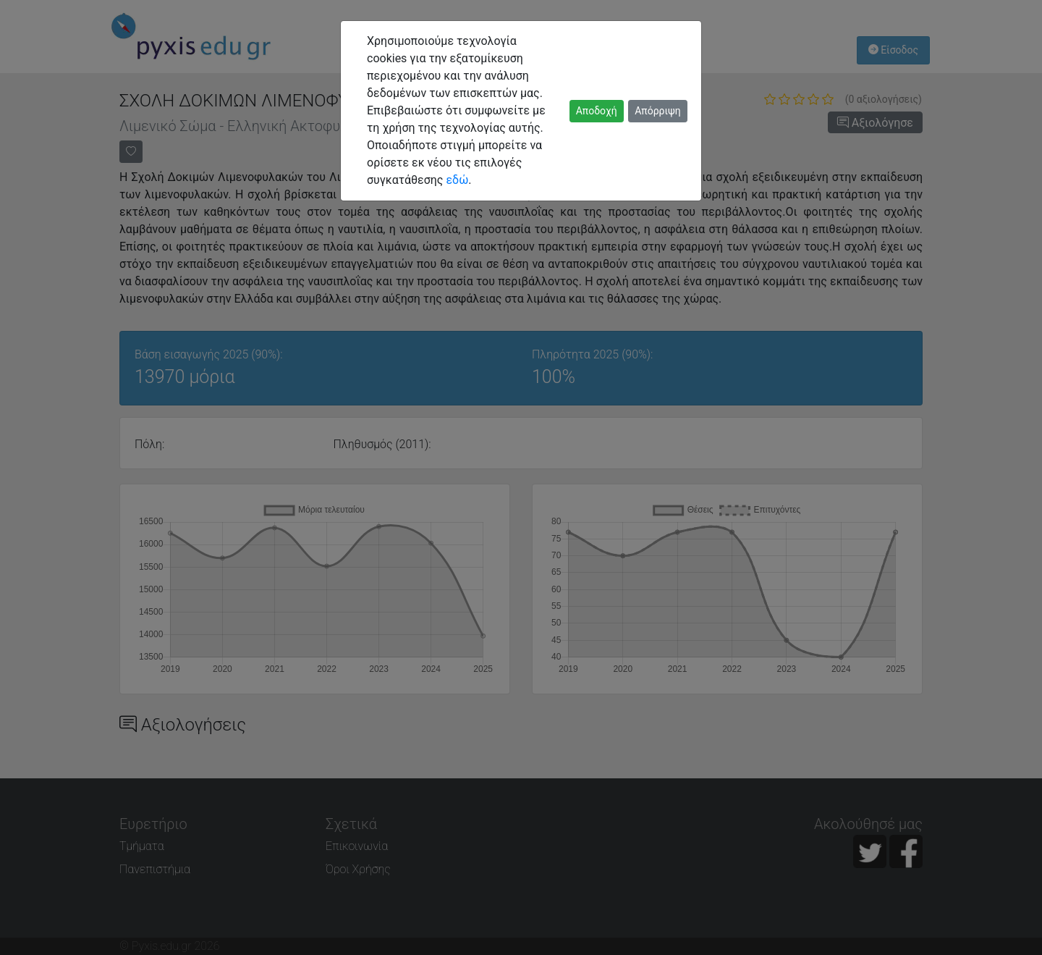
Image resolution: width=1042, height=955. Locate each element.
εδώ (457, 180)
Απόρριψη (658, 111)
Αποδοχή (596, 111)
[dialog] (521, 477)
